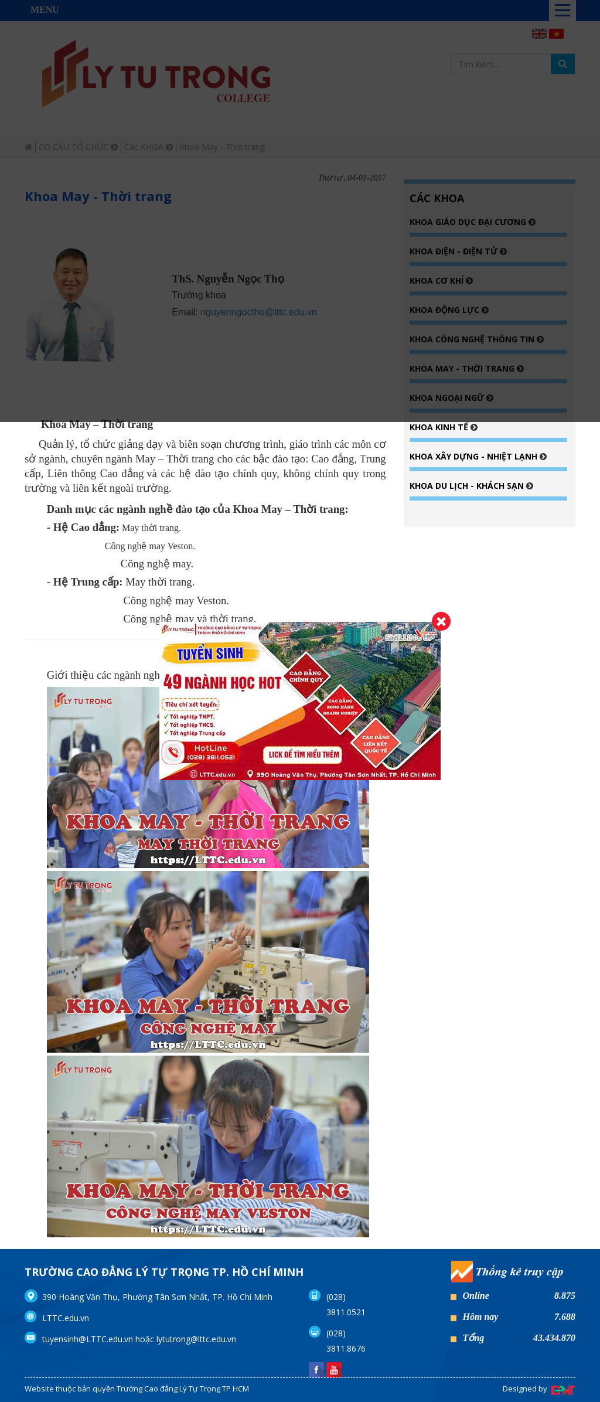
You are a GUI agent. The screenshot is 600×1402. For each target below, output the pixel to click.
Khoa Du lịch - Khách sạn (468, 485)
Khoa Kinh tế (440, 427)
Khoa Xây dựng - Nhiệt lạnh (475, 456)
